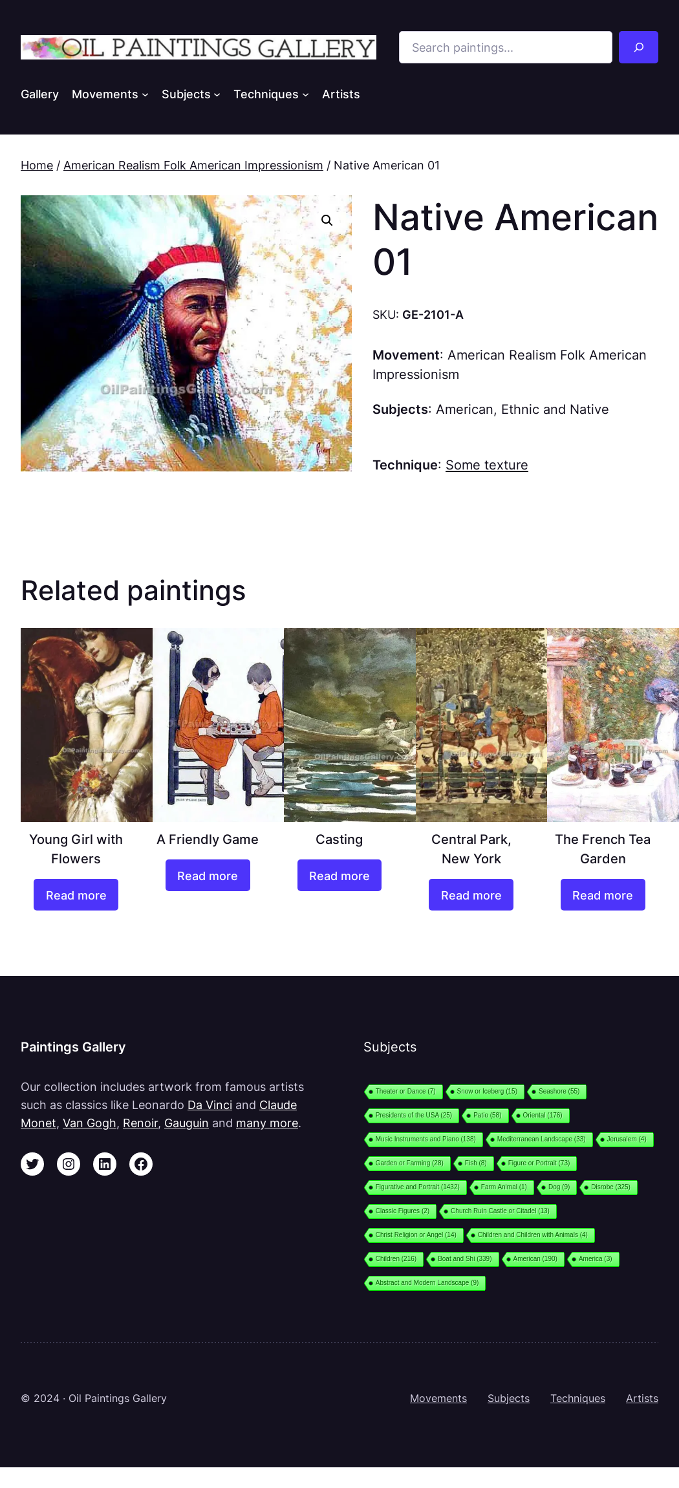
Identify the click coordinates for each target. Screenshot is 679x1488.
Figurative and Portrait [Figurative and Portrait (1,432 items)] (418, 1187)
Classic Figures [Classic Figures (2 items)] (402, 1210)
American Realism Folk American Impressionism (193, 165)
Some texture (487, 465)
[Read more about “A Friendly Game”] (208, 874)
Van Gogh (89, 1123)
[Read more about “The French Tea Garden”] (603, 894)
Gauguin (186, 1123)
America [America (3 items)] (595, 1258)
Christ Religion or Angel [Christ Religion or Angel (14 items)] (416, 1234)
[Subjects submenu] (217, 94)
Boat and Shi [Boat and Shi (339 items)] (464, 1258)
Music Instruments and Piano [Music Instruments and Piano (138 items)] (426, 1139)
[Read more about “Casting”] (339, 874)
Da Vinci (210, 1104)
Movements (438, 1398)
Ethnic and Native (555, 409)
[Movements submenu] (145, 94)
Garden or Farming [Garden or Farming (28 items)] (410, 1163)
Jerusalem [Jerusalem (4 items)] (627, 1139)
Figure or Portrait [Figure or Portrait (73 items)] (539, 1163)
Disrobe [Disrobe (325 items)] (610, 1187)
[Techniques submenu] (305, 94)
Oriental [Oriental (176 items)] (543, 1115)
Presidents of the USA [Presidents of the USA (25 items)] (414, 1115)
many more (267, 1123)
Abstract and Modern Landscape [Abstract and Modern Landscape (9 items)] (427, 1282)
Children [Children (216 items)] (396, 1258)
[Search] (638, 47)
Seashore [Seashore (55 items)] (559, 1091)
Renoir (140, 1123)
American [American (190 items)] (535, 1258)
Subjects (509, 1398)
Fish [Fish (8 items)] (476, 1163)
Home (37, 165)
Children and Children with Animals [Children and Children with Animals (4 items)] (533, 1234)
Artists (642, 1398)
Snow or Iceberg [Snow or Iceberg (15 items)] (487, 1091)
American (464, 409)
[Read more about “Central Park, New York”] (471, 894)
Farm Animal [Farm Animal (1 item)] (504, 1187)
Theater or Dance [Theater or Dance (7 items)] (406, 1091)
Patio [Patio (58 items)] (487, 1115)
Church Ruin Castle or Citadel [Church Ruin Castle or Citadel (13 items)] (500, 1210)
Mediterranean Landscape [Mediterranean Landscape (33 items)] (541, 1139)
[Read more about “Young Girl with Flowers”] (76, 894)
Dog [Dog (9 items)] (559, 1187)
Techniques (577, 1398)
